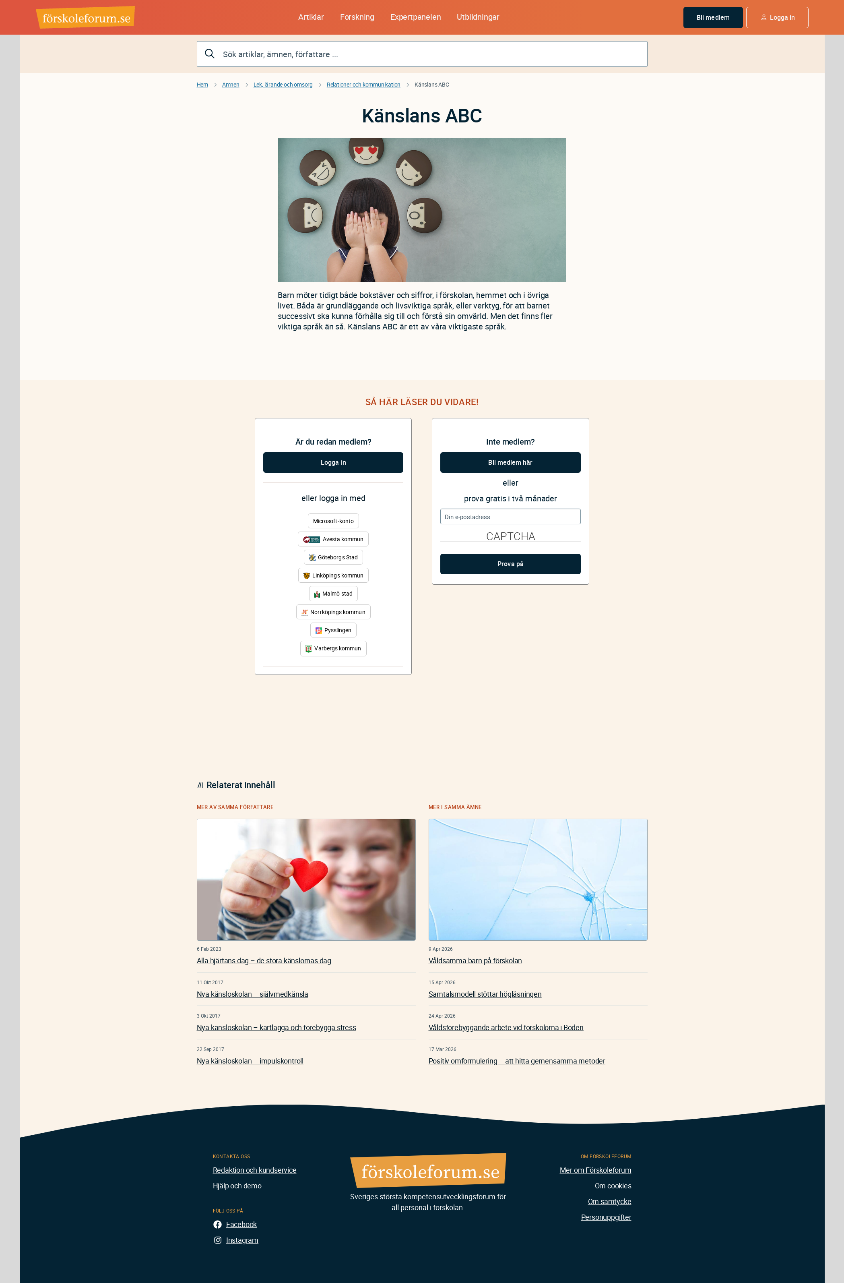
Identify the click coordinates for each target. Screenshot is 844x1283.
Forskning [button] (357, 16)
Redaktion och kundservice (255, 1170)
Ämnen (230, 84)
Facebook (241, 1224)
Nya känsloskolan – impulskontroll (250, 1061)
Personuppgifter (606, 1217)
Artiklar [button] (311, 16)
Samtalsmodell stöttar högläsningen (485, 994)
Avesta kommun (333, 539)
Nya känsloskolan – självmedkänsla (252, 994)
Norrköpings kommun (333, 612)
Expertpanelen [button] (415, 16)
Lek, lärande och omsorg (283, 84)
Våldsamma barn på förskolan (475, 960)
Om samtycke (609, 1201)
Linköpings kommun (333, 575)
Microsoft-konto (333, 521)
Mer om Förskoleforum (595, 1170)
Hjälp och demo (237, 1185)
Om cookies (613, 1185)
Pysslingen (334, 630)
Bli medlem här (510, 462)
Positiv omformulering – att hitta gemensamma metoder (517, 1061)
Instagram (242, 1240)
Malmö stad (333, 593)
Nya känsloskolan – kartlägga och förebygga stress (276, 1027)
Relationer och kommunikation (363, 84)
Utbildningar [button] (478, 16)
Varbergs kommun (333, 648)
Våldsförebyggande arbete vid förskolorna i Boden (506, 1027)
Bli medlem (713, 17)
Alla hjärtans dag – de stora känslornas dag (264, 960)
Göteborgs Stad (333, 557)
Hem (202, 84)
